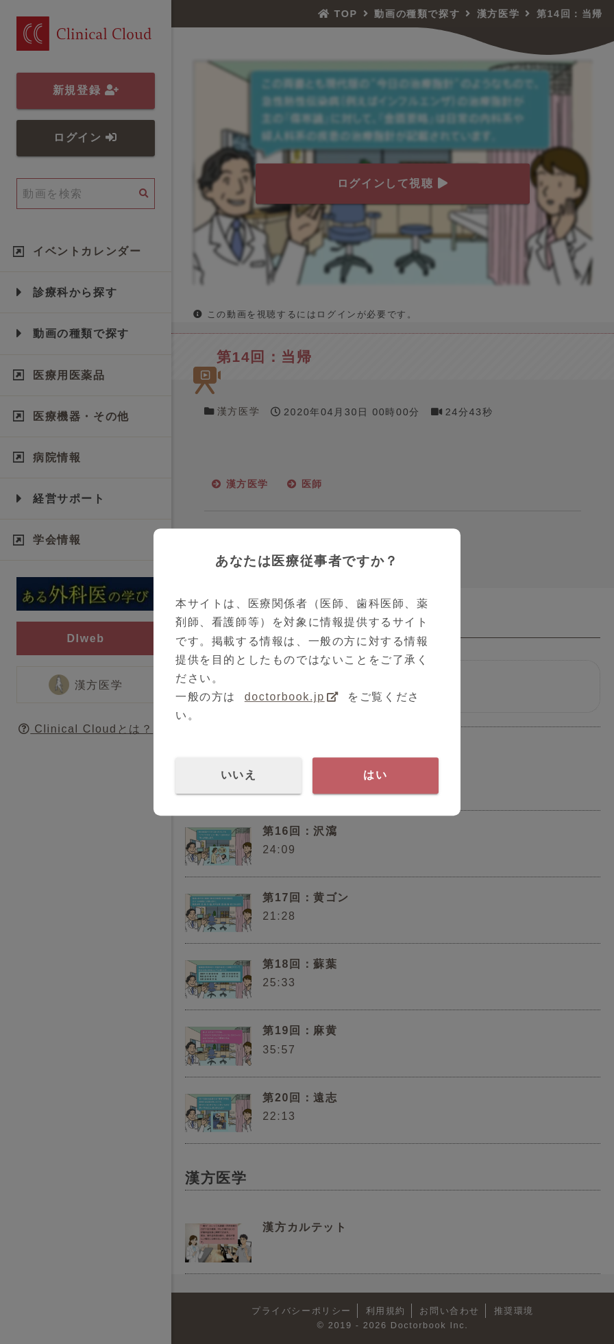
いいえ (239, 775)
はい (375, 775)
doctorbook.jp (285, 696)
